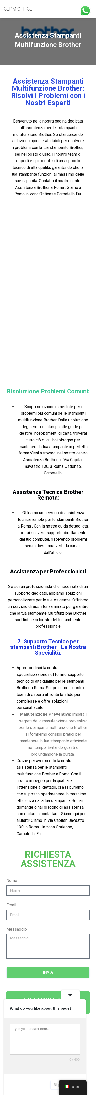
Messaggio (16, 757)
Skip (57, 1085)
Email (11, 733)
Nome (11, 709)
